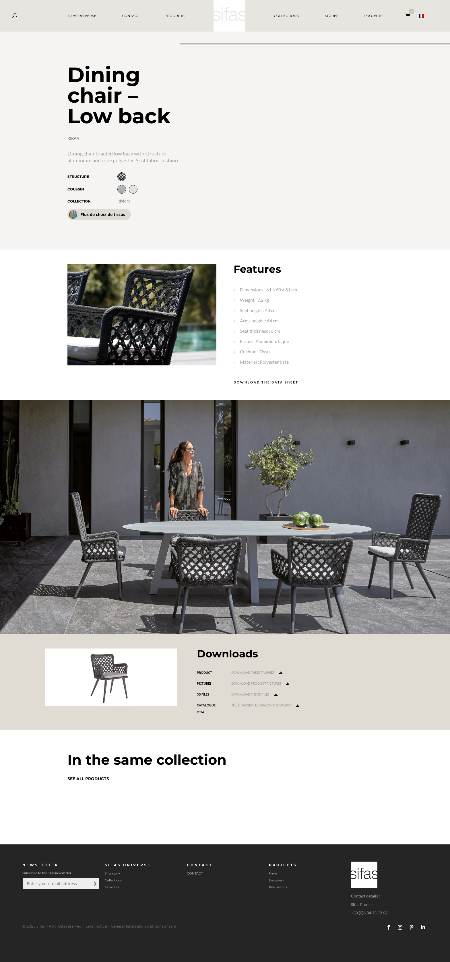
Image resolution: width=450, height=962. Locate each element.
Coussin (75, 189)
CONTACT (130, 15)
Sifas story (112, 873)
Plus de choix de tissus (97, 214)
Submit (94, 883)
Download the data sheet (266, 382)
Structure (78, 176)
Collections (113, 880)
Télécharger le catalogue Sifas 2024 (265, 705)
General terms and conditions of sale (143, 926)
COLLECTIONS (286, 15)
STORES (331, 15)
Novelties (112, 887)
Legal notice (96, 926)
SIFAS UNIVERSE (81, 15)
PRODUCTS (175, 15)
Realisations (278, 887)
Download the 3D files (254, 694)
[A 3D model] (315, 146)
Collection (79, 201)
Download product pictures (260, 683)
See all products (88, 778)
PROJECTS (373, 15)
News (273, 873)
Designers (276, 880)
